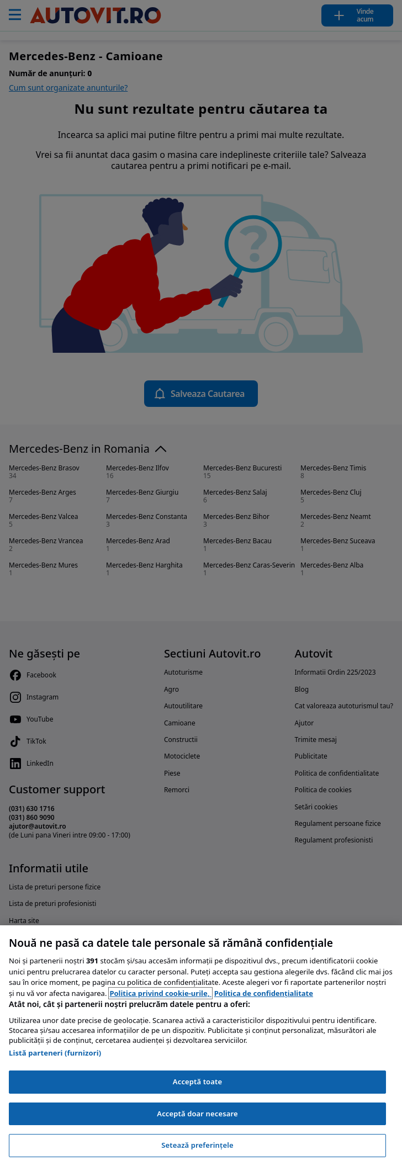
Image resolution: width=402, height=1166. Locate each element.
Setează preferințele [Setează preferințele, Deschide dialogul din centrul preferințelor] (197, 1145)
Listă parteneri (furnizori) (55, 1053)
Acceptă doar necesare (197, 1114)
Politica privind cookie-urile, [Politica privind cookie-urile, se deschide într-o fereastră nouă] (160, 993)
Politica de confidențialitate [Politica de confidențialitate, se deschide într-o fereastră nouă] (263, 993)
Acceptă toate (197, 1081)
